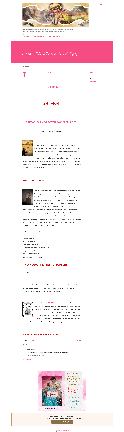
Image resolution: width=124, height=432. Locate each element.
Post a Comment (26, 359)
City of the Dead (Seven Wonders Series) (51, 122)
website (38, 232)
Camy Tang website (38, 36)
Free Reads (25, 36)
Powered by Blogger (62, 430)
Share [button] (91, 72)
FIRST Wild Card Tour (52, 303)
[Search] (94, 4)
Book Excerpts (93, 81)
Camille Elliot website (53, 36)
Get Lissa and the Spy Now (62, 422)
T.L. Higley (51, 86)
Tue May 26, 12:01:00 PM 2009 (35, 355)
